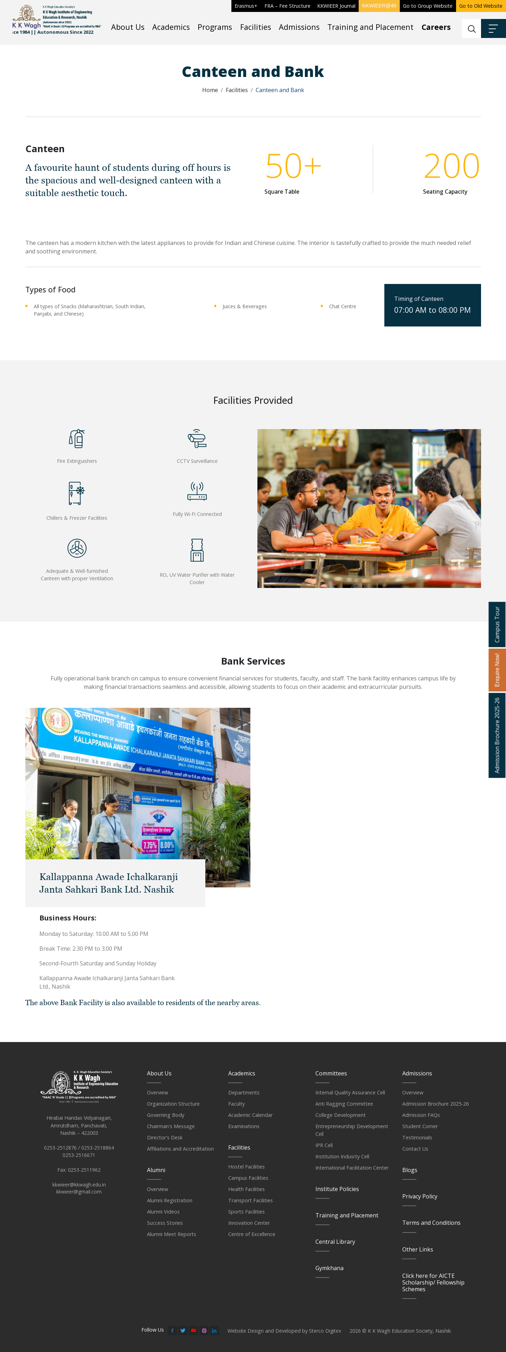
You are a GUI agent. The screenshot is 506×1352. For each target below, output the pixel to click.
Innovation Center (249, 1223)
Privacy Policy (419, 1196)
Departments (244, 1092)
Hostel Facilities (246, 1166)
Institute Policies (337, 1189)
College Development (340, 1115)
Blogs (409, 1170)
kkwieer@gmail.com (79, 1195)
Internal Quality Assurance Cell (350, 1092)
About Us (128, 27)
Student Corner (420, 1126)
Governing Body (165, 1115)
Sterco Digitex (325, 1330)
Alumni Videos (163, 1211)
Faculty (236, 1103)
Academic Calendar (250, 1115)
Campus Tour (497, 624)
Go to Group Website (428, 5)
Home (210, 90)
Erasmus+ (246, 5)
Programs (215, 27)
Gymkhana (329, 1268)
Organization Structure (173, 1103)
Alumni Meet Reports (171, 1234)
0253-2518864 (97, 1151)
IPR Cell (324, 1145)
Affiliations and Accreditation (180, 1148)
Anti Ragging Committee (344, 1103)
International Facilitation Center (352, 1167)
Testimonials (417, 1137)
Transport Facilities (250, 1200)
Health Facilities (246, 1189)
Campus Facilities (248, 1178)
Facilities (255, 27)
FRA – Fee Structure (287, 5)
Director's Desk (164, 1137)
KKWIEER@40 (379, 5)
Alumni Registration (169, 1200)
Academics (171, 27)
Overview (157, 1092)
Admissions (299, 27)
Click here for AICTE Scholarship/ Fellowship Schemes (433, 1282)
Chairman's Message (171, 1126)
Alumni (156, 1170)
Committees (331, 1073)
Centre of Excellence (251, 1234)
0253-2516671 (79, 1158)
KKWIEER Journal (336, 5)
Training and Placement (370, 27)
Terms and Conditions (431, 1223)
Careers (436, 27)
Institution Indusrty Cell (342, 1156)
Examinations (244, 1126)
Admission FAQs (421, 1115)
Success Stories (165, 1223)
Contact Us (415, 1148)
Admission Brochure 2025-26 (435, 1103)
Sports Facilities (246, 1211)
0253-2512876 (60, 1151)
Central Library (335, 1242)
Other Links (417, 1249)
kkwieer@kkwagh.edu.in (79, 1188)
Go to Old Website (480, 5)
